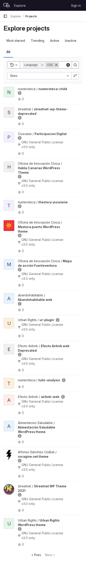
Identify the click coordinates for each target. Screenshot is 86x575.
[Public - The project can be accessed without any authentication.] (19, 93)
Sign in (76, 5)
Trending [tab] (37, 40)
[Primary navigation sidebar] (5, 16)
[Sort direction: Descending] (75, 75)
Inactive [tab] (70, 40)
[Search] (75, 65)
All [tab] (8, 52)
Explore (20, 5)
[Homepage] (6, 5)
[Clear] (68, 65)
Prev (36, 555)
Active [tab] (54, 40)
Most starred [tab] (15, 40)
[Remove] (56, 65)
